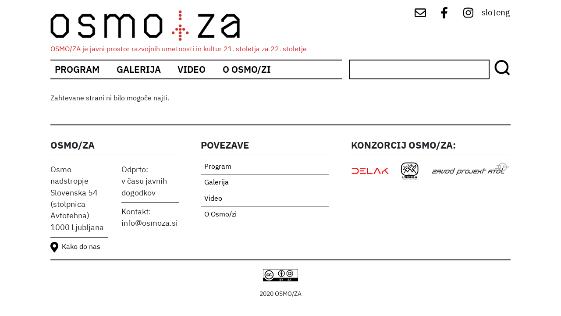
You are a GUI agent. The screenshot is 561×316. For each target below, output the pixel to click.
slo (487, 13)
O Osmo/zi (247, 69)
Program (77, 69)
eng (503, 13)
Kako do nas (81, 247)
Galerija (139, 69)
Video (192, 69)
